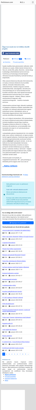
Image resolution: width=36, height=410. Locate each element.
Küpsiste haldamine (11, 378)
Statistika (6, 62)
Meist (6, 380)
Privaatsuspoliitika (18, 62)
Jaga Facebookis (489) (10, 53)
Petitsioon (6, 59)
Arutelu (28, 59)
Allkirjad (17, 59)
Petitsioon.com (7, 2)
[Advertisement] (18, 25)
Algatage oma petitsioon (18, 223)
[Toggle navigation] (33, 2)
